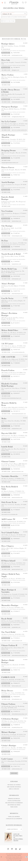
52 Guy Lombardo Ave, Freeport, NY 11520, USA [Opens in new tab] (14, 185)
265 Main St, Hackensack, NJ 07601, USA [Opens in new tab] (13, 521)
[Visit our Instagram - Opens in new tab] (16, 849)
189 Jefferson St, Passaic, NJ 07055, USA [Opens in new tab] (13, 563)
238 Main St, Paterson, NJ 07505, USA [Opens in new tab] (12, 634)
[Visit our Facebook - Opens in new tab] (8, 849)
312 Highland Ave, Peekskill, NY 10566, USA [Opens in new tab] (14, 594)
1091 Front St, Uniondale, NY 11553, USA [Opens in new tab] (13, 139)
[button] (5, 2)
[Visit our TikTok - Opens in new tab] (20, 849)
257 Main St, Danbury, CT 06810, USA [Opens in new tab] (12, 491)
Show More (14, 773)
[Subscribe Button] (21, 829)
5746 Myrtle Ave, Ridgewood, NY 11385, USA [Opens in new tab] (14, 359)
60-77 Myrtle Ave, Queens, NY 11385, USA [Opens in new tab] (13, 346)
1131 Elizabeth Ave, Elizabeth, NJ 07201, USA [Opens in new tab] (13, 665)
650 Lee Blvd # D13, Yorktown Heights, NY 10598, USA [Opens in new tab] (13, 548)
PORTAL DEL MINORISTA (14, 816)
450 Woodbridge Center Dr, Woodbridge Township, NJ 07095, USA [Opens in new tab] (12, 707)
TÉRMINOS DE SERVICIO (14, 798)
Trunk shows (14, 807)
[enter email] (14, 829)
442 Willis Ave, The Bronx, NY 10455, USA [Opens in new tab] (13, 332)
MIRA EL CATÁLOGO (14, 789)
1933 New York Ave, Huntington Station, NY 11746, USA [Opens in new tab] (14, 77)
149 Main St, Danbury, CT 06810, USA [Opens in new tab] (12, 478)
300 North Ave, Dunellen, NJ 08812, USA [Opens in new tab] (13, 748)
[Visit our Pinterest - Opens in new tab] (12, 849)
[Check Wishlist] (25, 2)
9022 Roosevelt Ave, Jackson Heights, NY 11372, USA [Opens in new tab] (13, 301)
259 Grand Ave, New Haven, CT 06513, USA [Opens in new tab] (14, 435)
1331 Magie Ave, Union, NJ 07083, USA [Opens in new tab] (12, 693)
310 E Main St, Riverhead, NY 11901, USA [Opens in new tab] (13, 372)
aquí (20, 860)
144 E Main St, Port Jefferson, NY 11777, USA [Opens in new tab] (14, 124)
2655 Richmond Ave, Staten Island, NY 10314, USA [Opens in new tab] (12, 648)
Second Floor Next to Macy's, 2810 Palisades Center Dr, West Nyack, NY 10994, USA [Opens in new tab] (14, 464)
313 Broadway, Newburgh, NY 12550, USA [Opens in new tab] (13, 734)
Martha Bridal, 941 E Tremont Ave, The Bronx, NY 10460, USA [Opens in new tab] (12, 271)
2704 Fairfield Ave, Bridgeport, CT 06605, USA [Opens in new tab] (14, 214)
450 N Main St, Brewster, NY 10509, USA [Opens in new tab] (13, 535)
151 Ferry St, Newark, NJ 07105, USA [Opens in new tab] (12, 607)
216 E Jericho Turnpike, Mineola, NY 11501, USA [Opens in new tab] (14, 153)
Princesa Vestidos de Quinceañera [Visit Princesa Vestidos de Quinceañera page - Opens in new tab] (16, 50)
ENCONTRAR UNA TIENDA (14, 804)
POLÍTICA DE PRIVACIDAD (14, 800)
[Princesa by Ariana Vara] (14, 2)
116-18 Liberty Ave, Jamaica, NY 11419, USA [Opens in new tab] (14, 243)
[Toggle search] (23, 2)
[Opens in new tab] (5, 55)
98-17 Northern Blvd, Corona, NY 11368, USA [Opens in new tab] (13, 256)
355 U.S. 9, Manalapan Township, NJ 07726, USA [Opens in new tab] (14, 761)
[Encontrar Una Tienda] (2, 2)
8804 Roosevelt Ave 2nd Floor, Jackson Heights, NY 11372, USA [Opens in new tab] (12, 318)
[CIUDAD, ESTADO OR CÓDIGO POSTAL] (14, 13)
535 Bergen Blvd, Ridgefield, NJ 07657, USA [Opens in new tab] (14, 407)
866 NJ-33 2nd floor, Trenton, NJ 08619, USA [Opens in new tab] (13, 46)
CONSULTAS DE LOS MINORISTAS (14, 818)
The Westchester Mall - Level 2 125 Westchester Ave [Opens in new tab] (11, 228)
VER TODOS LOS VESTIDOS (14, 784)
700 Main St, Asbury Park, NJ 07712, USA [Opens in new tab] (13, 721)
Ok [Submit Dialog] (26, 856)
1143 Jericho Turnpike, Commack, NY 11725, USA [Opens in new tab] (14, 63)
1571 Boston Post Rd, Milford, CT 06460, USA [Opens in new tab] (13, 286)
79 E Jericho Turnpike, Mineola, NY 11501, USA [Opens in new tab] (13, 170)
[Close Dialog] (1, 857)
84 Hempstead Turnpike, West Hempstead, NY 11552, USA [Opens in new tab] (13, 202)
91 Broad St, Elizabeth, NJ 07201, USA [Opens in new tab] (12, 679)
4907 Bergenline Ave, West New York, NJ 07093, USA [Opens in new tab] (13, 449)
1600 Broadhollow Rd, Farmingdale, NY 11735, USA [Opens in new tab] (13, 94)
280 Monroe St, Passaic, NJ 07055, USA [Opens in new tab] (13, 578)
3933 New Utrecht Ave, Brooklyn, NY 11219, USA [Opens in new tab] (14, 505)
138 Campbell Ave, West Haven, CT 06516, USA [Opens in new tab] (13, 388)
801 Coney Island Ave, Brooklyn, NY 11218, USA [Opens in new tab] (13, 421)
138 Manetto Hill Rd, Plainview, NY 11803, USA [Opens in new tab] (13, 109)
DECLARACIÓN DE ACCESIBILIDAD (14, 802)
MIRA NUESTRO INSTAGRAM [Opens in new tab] (14, 786)
